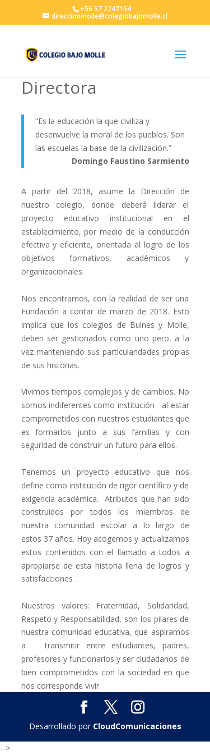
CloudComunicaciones (137, 726)
